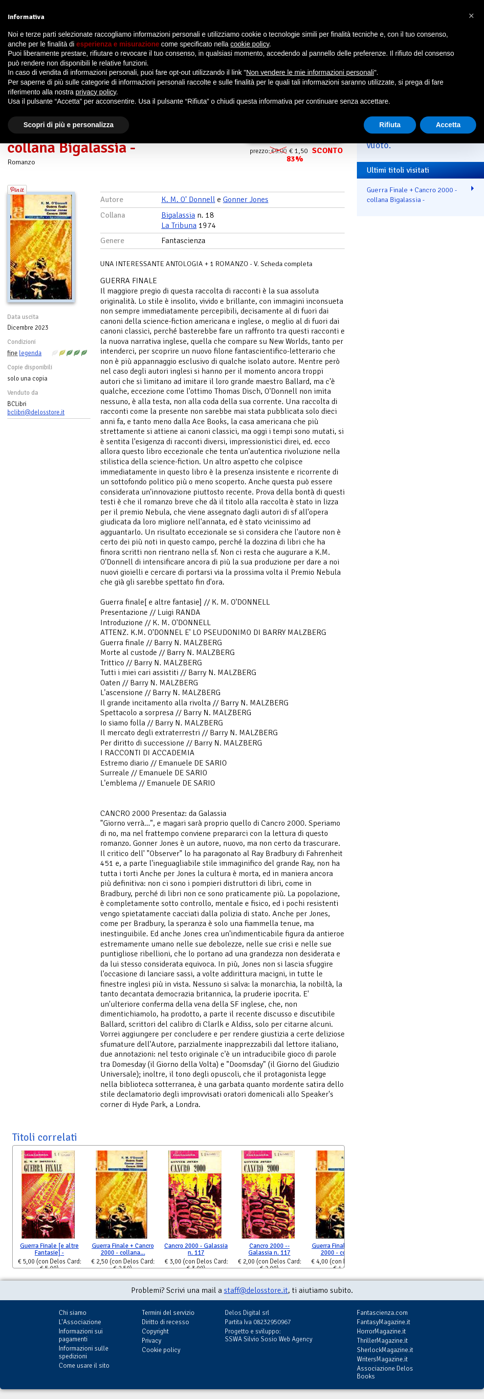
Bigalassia (178, 215)
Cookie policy (161, 1350)
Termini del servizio (168, 1313)
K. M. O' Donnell (188, 199)
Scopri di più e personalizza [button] (68, 125)
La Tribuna (179, 225)
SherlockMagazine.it (385, 1350)
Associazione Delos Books (385, 1372)
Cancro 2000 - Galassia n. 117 (196, 1249)
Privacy (151, 1340)
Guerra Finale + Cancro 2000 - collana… (123, 1249)
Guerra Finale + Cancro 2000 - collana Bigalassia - (412, 194)
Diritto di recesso (165, 1322)
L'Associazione (80, 1322)
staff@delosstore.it (256, 1290)
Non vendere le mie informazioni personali (310, 72)
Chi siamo (73, 1313)
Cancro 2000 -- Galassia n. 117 (269, 1249)
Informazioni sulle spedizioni (84, 1352)
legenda (30, 353)
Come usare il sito (84, 1365)
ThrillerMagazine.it (382, 1340)
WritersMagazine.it (382, 1359)
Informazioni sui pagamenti (81, 1335)
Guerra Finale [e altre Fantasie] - (49, 1249)
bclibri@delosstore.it (36, 412)
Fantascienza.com (382, 1313)
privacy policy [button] (96, 92)
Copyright (155, 1331)
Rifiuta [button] (390, 125)
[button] (471, 15)
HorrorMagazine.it (381, 1331)
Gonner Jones (245, 199)
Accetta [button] (448, 125)
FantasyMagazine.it (383, 1322)
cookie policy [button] (249, 44)
